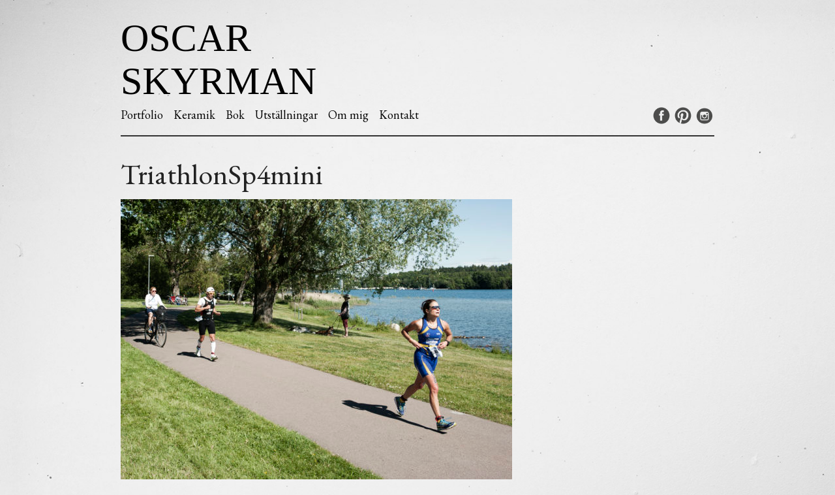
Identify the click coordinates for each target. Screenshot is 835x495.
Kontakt (399, 114)
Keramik (194, 114)
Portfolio (142, 114)
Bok (235, 114)
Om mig (348, 114)
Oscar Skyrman (218, 59)
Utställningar (286, 114)
